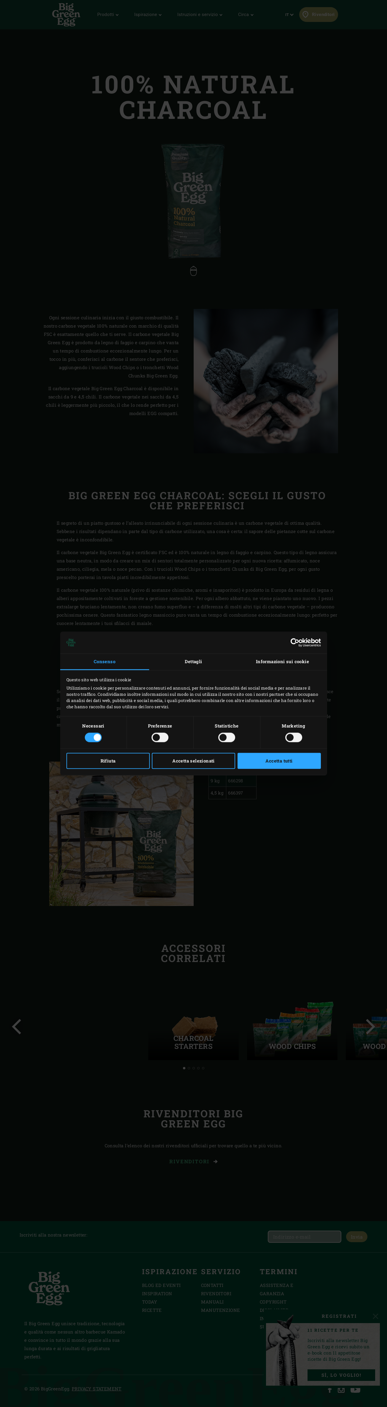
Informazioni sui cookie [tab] (282, 661)
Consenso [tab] (104, 661)
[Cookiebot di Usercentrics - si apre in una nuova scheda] (295, 642)
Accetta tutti (278, 761)
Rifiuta (108, 761)
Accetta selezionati (193, 761)
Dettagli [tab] (193, 661)
